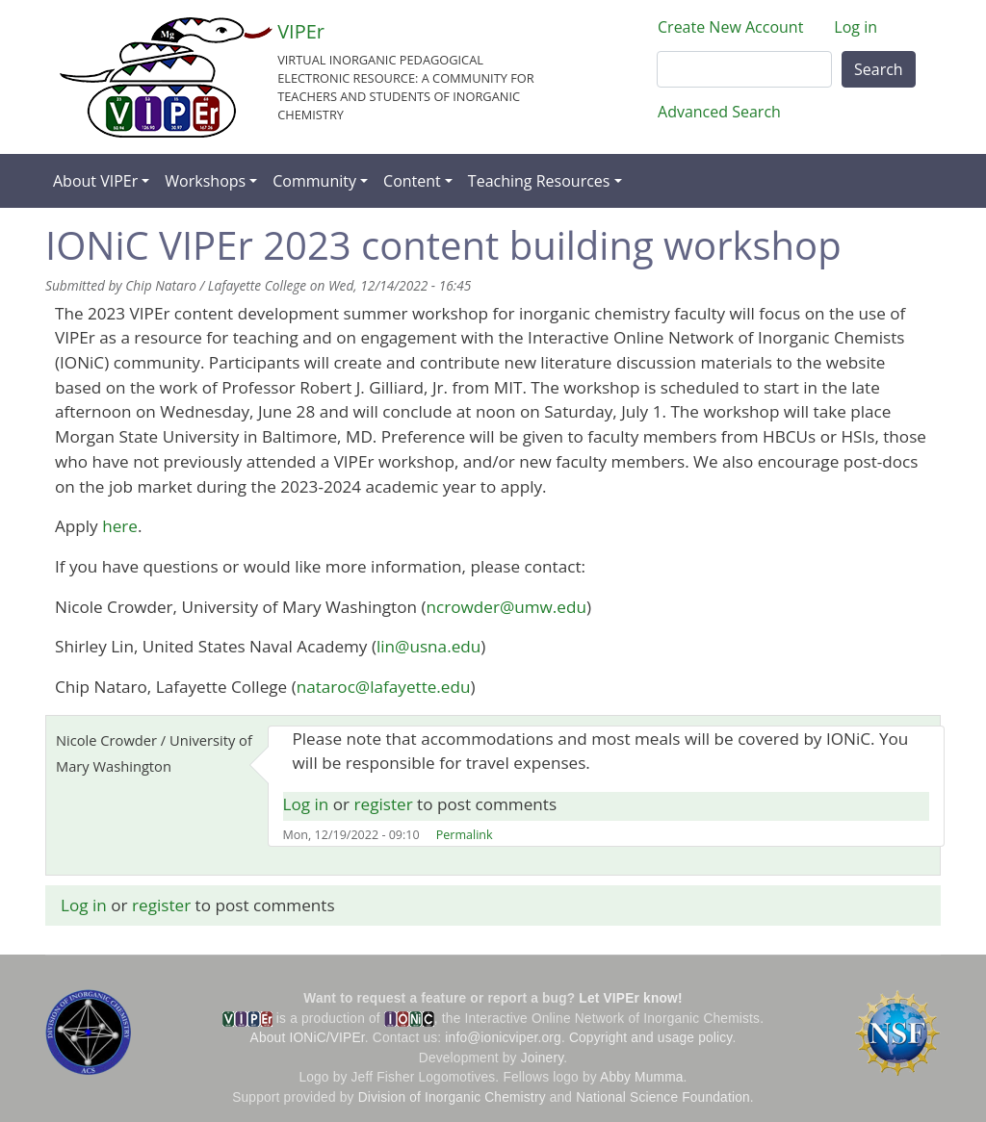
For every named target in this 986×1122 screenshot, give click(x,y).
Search (878, 69)
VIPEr (300, 31)
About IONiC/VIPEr (307, 1038)
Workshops (205, 180)
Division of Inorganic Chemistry (452, 1097)
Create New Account (730, 27)
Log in (855, 27)
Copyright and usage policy (650, 1038)
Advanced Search (719, 111)
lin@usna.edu (428, 646)
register (383, 804)
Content (412, 180)
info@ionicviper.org (503, 1038)
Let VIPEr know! (630, 998)
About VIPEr (95, 180)
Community (314, 180)
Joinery (542, 1058)
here (120, 526)
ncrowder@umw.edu (506, 607)
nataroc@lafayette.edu (384, 687)
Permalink (464, 835)
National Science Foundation (663, 1097)
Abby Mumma (642, 1077)
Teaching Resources (539, 180)
